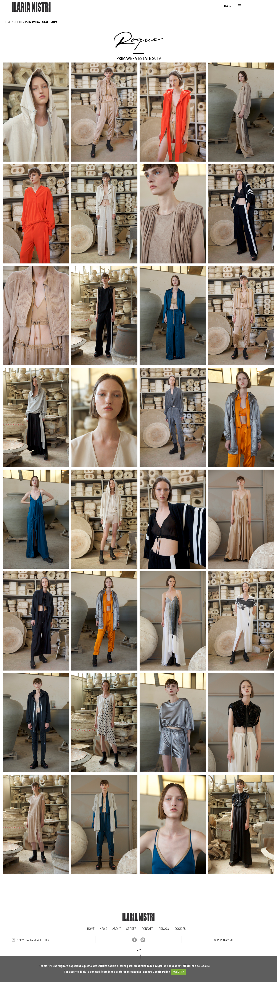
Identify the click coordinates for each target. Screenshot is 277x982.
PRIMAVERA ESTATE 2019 (41, 22)
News (103, 929)
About (116, 929)
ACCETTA (178, 971)
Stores (131, 929)
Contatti (147, 929)
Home (7, 22)
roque (18, 22)
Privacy (164, 929)
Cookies (180, 929)
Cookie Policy (161, 971)
